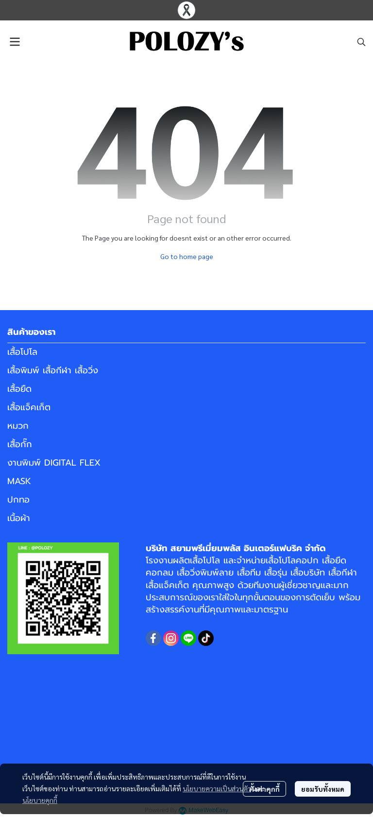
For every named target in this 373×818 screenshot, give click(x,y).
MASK (19, 481)
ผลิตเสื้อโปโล (196, 560)
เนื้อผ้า (18, 518)
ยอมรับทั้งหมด (322, 788)
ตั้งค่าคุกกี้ (264, 788)
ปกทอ (18, 499)
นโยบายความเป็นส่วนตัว (217, 788)
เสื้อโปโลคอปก (292, 560)
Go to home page (186, 256)
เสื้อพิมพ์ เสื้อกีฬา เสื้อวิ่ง (52, 370)
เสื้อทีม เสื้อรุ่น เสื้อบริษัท (281, 572)
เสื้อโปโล (22, 352)
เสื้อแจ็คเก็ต (29, 407)
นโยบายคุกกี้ (39, 800)
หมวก (18, 426)
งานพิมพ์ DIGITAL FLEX (54, 463)
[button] (361, 42)
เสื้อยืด (19, 389)
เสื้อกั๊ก (19, 444)
